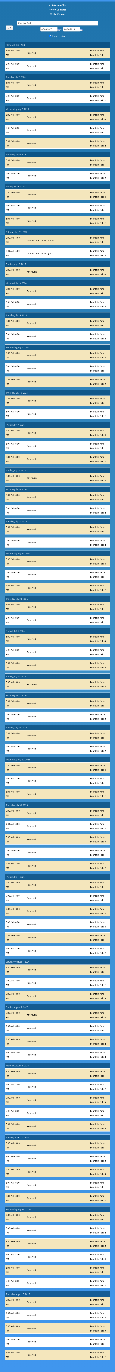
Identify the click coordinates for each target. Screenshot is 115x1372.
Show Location (59, 36)
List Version (59, 14)
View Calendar (58, 9)
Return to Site (59, 5)
